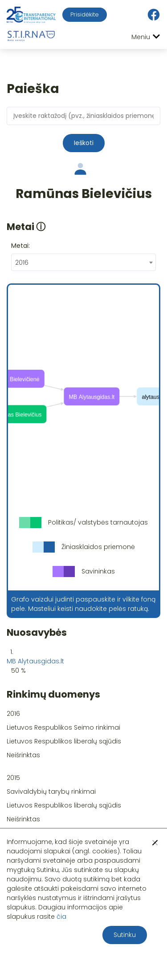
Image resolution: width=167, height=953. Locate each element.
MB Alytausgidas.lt (35, 661)
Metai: (20, 245)
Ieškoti (84, 142)
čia (61, 916)
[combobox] (83, 262)
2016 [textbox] (22, 262)
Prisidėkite (84, 14)
